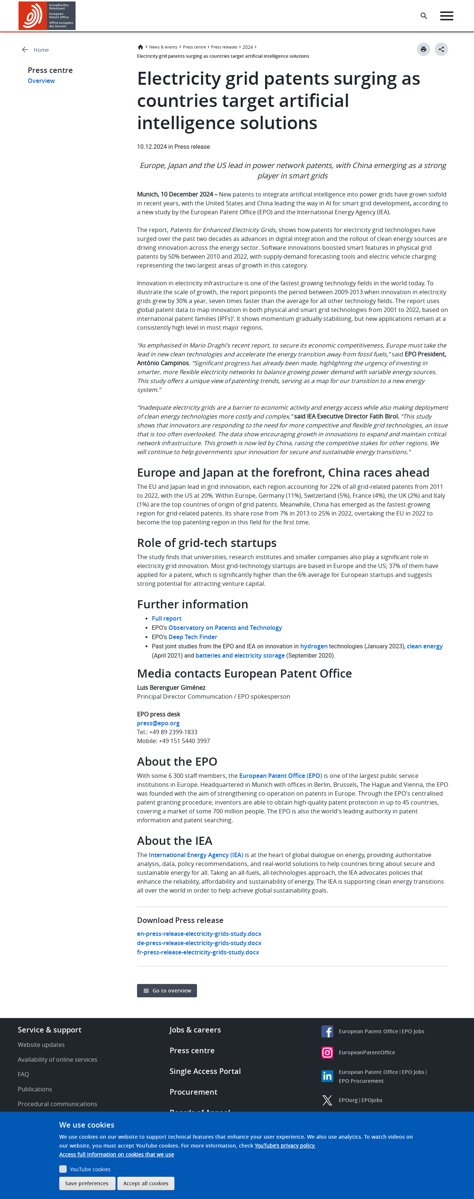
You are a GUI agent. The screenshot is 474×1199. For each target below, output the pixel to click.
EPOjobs (372, 1100)
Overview (41, 81)
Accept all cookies (145, 1183)
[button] (77, 16)
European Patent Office (368, 1031)
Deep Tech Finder (192, 637)
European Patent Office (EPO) (280, 776)
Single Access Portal (205, 1071)
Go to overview (172, 990)
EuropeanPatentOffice (367, 1052)
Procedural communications (57, 1104)
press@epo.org (158, 723)
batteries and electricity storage (240, 655)
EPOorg (348, 1100)
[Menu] (446, 16)
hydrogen (314, 646)
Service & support (49, 1030)
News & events (163, 47)
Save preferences (87, 1183)
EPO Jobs (413, 1031)
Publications (35, 1089)
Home (41, 49)
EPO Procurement (361, 1080)
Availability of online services (57, 1059)
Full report (166, 618)
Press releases (224, 47)
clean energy (425, 646)
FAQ (23, 1074)
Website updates (41, 1045)
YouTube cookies (90, 1169)
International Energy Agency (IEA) (196, 855)
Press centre (194, 47)
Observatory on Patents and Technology (225, 628)
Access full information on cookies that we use (116, 1154)
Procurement (193, 1092)
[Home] (47, 15)
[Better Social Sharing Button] (441, 49)
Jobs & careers (195, 1030)
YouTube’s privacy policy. (285, 1145)
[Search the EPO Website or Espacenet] (424, 16)
